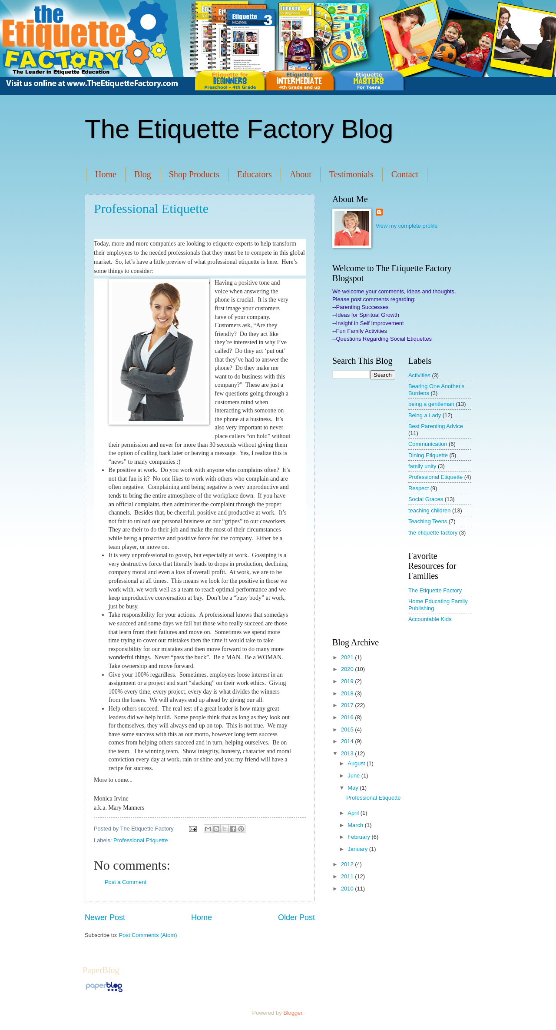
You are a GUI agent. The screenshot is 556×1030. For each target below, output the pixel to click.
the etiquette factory (432, 532)
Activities (419, 375)
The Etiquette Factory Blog (239, 128)
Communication (427, 444)
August (357, 763)
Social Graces (425, 499)
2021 (348, 657)
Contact (404, 174)
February (359, 837)
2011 (348, 876)
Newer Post (105, 917)
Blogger (292, 1013)
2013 (348, 753)
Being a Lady (424, 415)
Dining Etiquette (428, 455)
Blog (142, 174)
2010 (348, 888)
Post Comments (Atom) (148, 935)
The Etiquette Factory (435, 590)
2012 (348, 864)
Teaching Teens (427, 521)
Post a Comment (125, 882)
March (356, 825)
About (300, 174)
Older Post (296, 917)
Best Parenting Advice (435, 426)
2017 (348, 705)
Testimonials (351, 174)
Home (105, 174)
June (354, 775)
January (358, 849)
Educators (254, 174)
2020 (348, 669)
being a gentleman (431, 404)
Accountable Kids (430, 619)
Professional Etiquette (151, 208)
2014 (348, 741)
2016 (348, 717)
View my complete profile (407, 226)
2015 (348, 729)
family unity (422, 466)
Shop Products (194, 174)
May (354, 787)
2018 (348, 693)
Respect (418, 488)
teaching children (429, 510)
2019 (348, 681)
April (354, 813)
